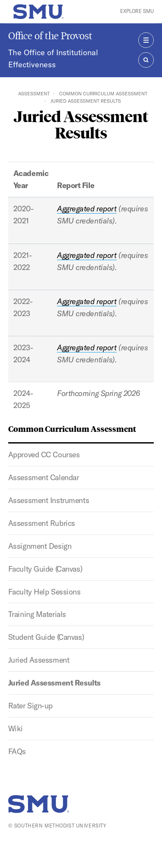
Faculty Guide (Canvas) (45, 569)
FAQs (17, 751)
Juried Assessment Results (54, 683)
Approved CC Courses (44, 454)
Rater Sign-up (30, 706)
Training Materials (37, 614)
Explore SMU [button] (137, 11)
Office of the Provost (50, 35)
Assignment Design (40, 546)
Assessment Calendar (43, 477)
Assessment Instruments (48, 500)
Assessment (34, 94)
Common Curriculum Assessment (103, 94)
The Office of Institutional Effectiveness (53, 58)
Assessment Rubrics (41, 523)
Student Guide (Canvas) (46, 637)
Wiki (15, 728)
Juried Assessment (39, 660)
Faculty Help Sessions (44, 592)
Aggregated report (87, 209)
